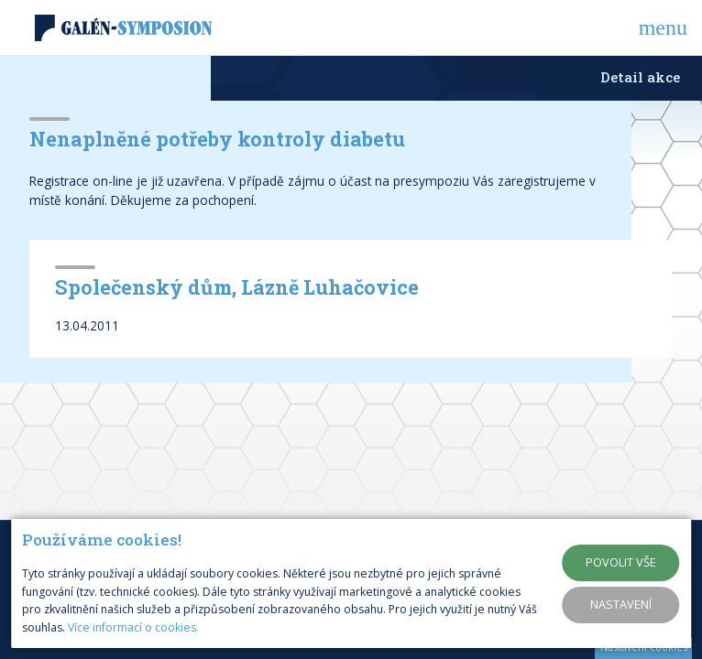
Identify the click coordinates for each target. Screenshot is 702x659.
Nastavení (621, 604)
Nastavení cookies (643, 647)
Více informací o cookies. (133, 627)
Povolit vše (621, 562)
